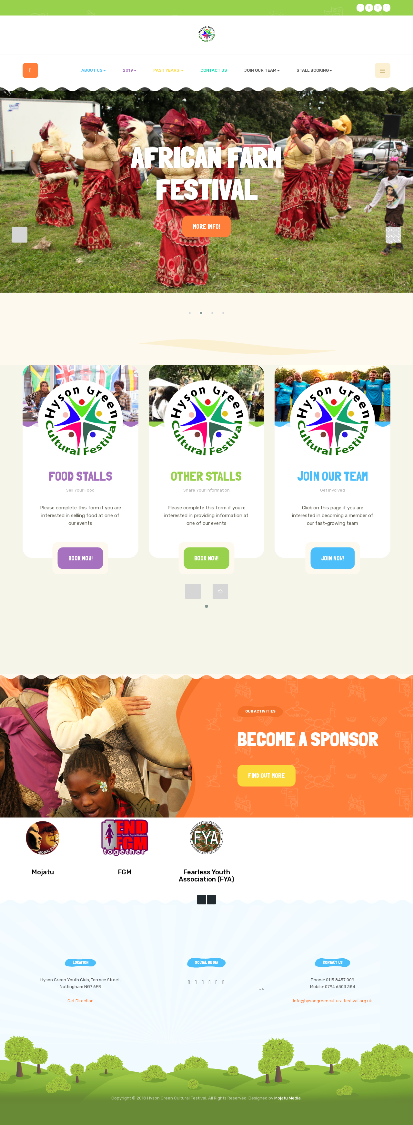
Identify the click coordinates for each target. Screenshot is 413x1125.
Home (30, 70)
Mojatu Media (287, 1098)
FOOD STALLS (80, 476)
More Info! (206, 226)
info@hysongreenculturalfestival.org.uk (332, 1000)
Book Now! (80, 558)
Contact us (213, 70)
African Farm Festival (206, 173)
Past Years (168, 70)
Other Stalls (206, 476)
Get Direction (80, 1000)
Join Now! (332, 558)
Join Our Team (332, 476)
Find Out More (266, 775)
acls (261, 989)
